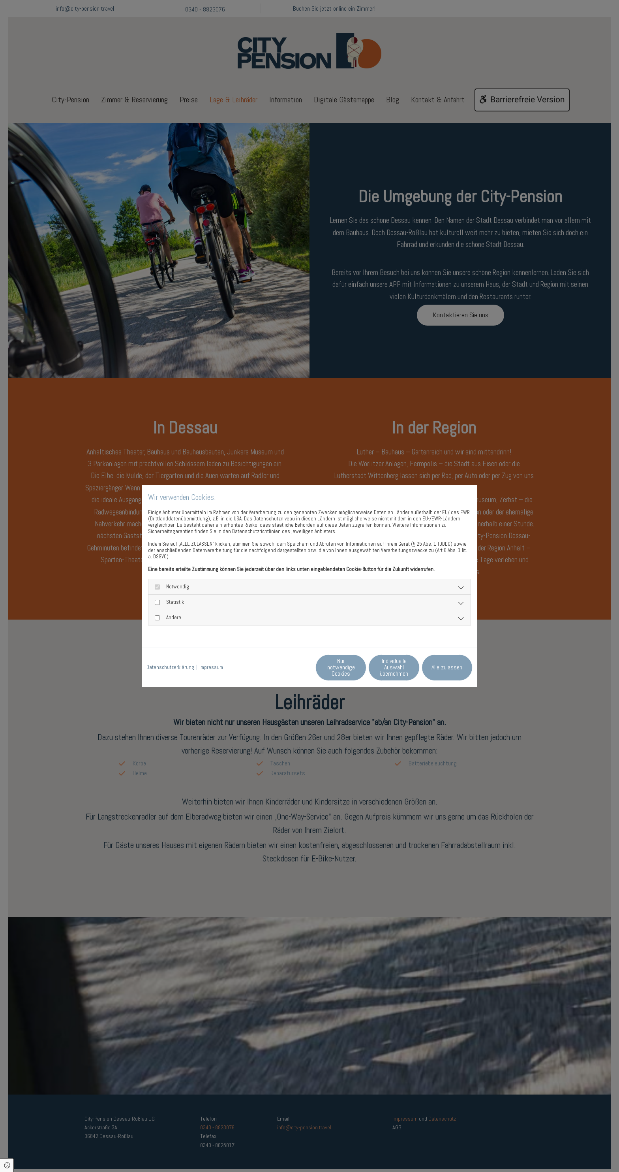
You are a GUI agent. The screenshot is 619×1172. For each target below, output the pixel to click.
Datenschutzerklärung (170, 668)
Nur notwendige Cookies (286, 667)
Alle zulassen (436, 667)
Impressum (211, 668)
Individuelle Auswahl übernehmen (361, 667)
